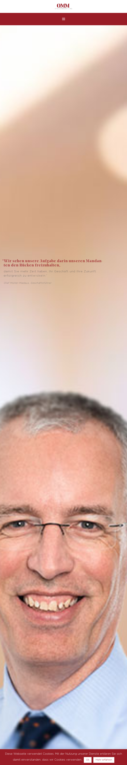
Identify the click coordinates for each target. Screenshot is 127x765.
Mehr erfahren (104, 760)
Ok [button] (87, 760)
